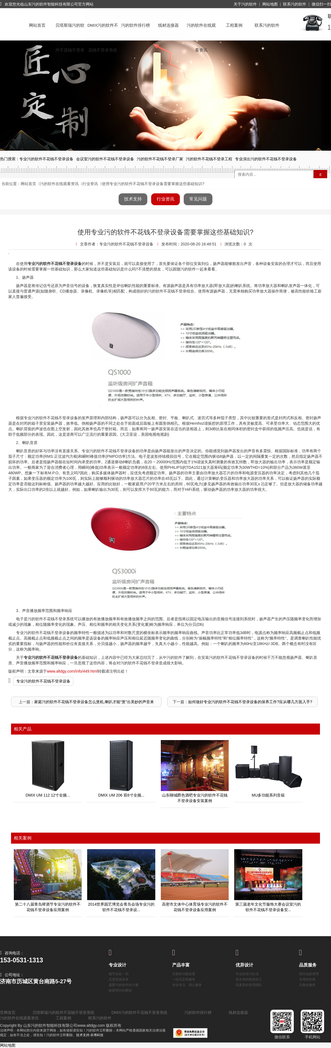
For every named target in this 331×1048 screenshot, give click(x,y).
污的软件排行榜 (135, 25)
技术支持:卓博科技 (89, 1035)
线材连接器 (168, 25)
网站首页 (37, 25)
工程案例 (234, 25)
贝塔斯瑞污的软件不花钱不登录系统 (69, 30)
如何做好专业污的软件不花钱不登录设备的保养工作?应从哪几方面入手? (250, 702)
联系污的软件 (294, 4)
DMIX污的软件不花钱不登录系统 (102, 30)
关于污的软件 (245, 4)
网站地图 (270, 4)
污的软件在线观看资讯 (201, 30)
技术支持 (133, 199)
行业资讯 (90, 184)
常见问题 (198, 199)
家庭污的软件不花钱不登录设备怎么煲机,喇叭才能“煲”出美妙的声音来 (94, 702)
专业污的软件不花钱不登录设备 (43, 681)
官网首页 (7, 1012)
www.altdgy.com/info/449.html (72, 671)
